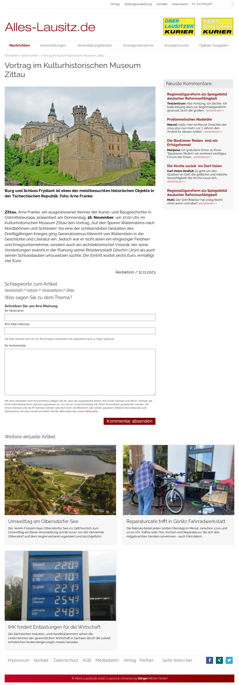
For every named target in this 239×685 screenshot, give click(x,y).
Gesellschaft (13, 290)
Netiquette (91, 411)
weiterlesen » (215, 110)
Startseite (11, 55)
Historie (32, 290)
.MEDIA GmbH (153, 678)
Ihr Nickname (14, 310)
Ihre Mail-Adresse (17, 324)
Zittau (70, 290)
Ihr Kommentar (15, 345)
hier (57, 411)
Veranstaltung (52, 290)
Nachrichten (30, 55)
